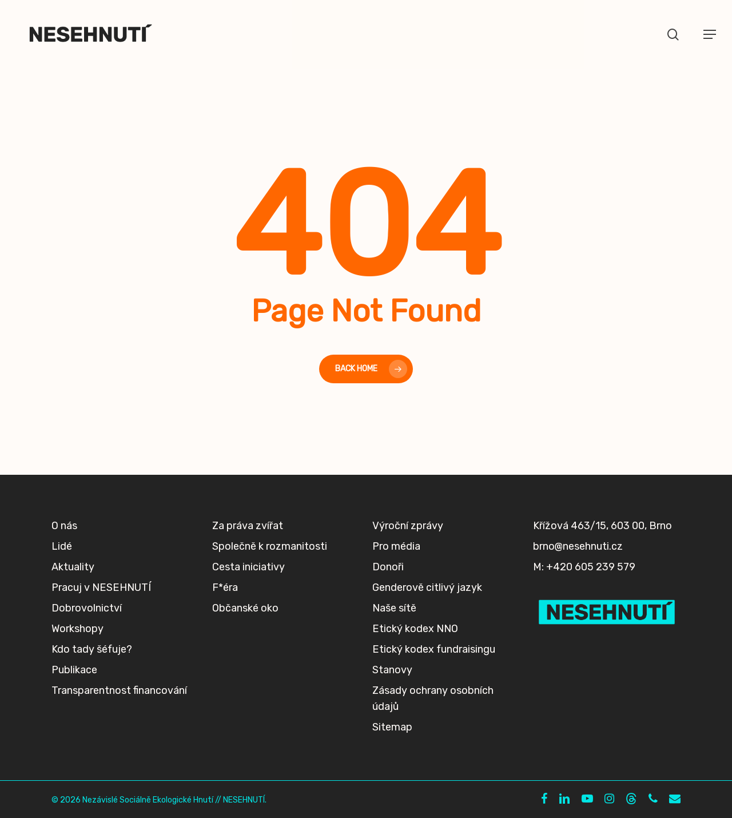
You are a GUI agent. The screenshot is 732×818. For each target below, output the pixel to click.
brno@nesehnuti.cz (578, 546)
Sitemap (392, 727)
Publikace (74, 670)
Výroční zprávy (407, 525)
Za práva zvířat (247, 525)
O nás (64, 525)
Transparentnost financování (119, 690)
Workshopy (77, 628)
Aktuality (72, 567)
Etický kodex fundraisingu (433, 649)
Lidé (61, 546)
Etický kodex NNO (415, 628)
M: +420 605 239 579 (584, 567)
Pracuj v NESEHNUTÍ (101, 587)
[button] (709, 34)
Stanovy (392, 670)
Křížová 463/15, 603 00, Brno (602, 525)
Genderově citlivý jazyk (427, 587)
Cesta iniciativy (248, 567)
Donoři (388, 567)
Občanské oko (245, 608)
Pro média (396, 546)
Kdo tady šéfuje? (91, 649)
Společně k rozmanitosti (269, 546)
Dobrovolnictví (86, 608)
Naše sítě (394, 608)
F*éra (225, 587)
